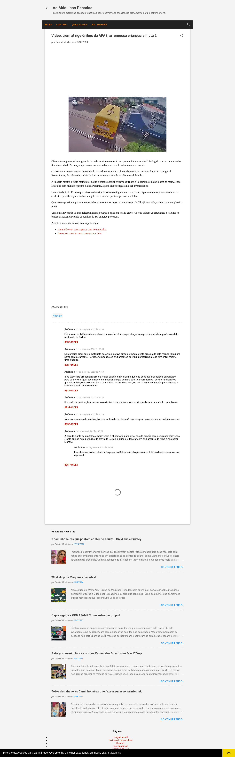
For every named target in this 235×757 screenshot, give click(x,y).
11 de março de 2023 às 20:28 (90, 414)
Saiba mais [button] (114, 752)
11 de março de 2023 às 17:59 (90, 372)
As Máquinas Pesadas (72, 8)
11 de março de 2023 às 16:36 (90, 349)
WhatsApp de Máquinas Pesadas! (73, 577)
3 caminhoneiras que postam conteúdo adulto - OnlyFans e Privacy (96, 539)
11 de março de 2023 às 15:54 (90, 329)
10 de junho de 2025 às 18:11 (89, 431)
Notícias (57, 315)
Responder (71, 342)
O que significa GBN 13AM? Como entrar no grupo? (85, 615)
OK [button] (229, 752)
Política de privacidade (121, 740)
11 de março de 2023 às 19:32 (90, 397)
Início (48, 24)
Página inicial (121, 737)
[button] (182, 36)
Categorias (99, 24)
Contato (61, 24)
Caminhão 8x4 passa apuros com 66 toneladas (82, 229)
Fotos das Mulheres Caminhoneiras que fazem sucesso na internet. (96, 691)
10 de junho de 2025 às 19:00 (99, 447)
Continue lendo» (172, 567)
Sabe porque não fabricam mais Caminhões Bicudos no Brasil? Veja (96, 653)
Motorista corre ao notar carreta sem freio (80, 233)
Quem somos (80, 24)
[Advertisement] (117, 70)
